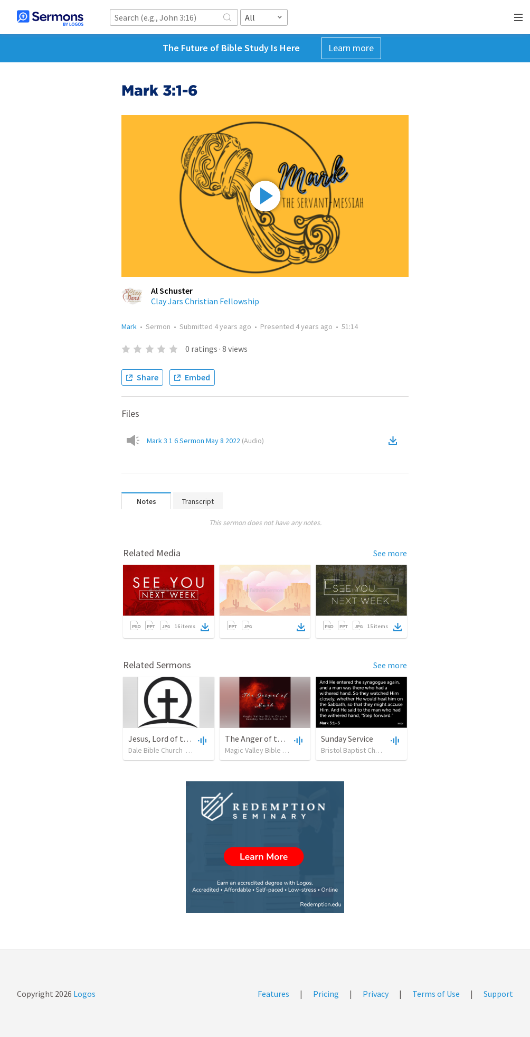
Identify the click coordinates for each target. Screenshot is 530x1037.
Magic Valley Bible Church (264, 750)
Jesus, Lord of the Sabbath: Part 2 (188, 738)
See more (390, 553)
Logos (84, 993)
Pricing (326, 993)
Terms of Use (436, 993)
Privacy (376, 993)
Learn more (351, 48)
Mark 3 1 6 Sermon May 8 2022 (205, 440)
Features (273, 993)
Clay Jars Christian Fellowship (205, 301)
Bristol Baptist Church (355, 750)
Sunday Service (347, 738)
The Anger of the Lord (264, 738)
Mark (129, 326)
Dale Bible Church (155, 750)
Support (498, 993)
